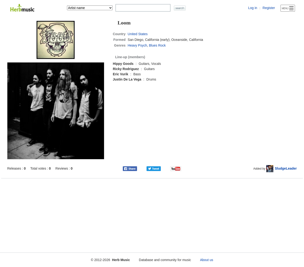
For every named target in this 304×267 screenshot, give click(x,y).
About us (206, 260)
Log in (252, 8)
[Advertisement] (152, 214)
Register (269, 8)
